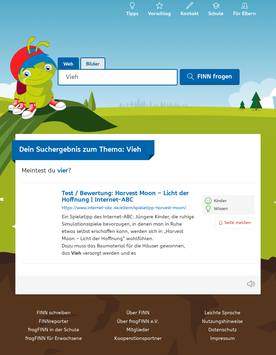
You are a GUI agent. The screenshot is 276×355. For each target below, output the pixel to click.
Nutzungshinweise (222, 321)
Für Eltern (245, 11)
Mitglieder (137, 330)
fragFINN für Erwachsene (53, 338)
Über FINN (138, 313)
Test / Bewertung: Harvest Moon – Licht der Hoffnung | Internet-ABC (125, 197)
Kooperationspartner (138, 338)
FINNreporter (53, 321)
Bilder (93, 64)
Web (68, 64)
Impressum (222, 338)
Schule (216, 11)
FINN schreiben (54, 313)
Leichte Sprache (222, 313)
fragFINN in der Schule (53, 330)
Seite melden (235, 222)
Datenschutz (222, 330)
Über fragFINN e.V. (138, 321)
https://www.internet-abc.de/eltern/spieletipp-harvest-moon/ (124, 208)
